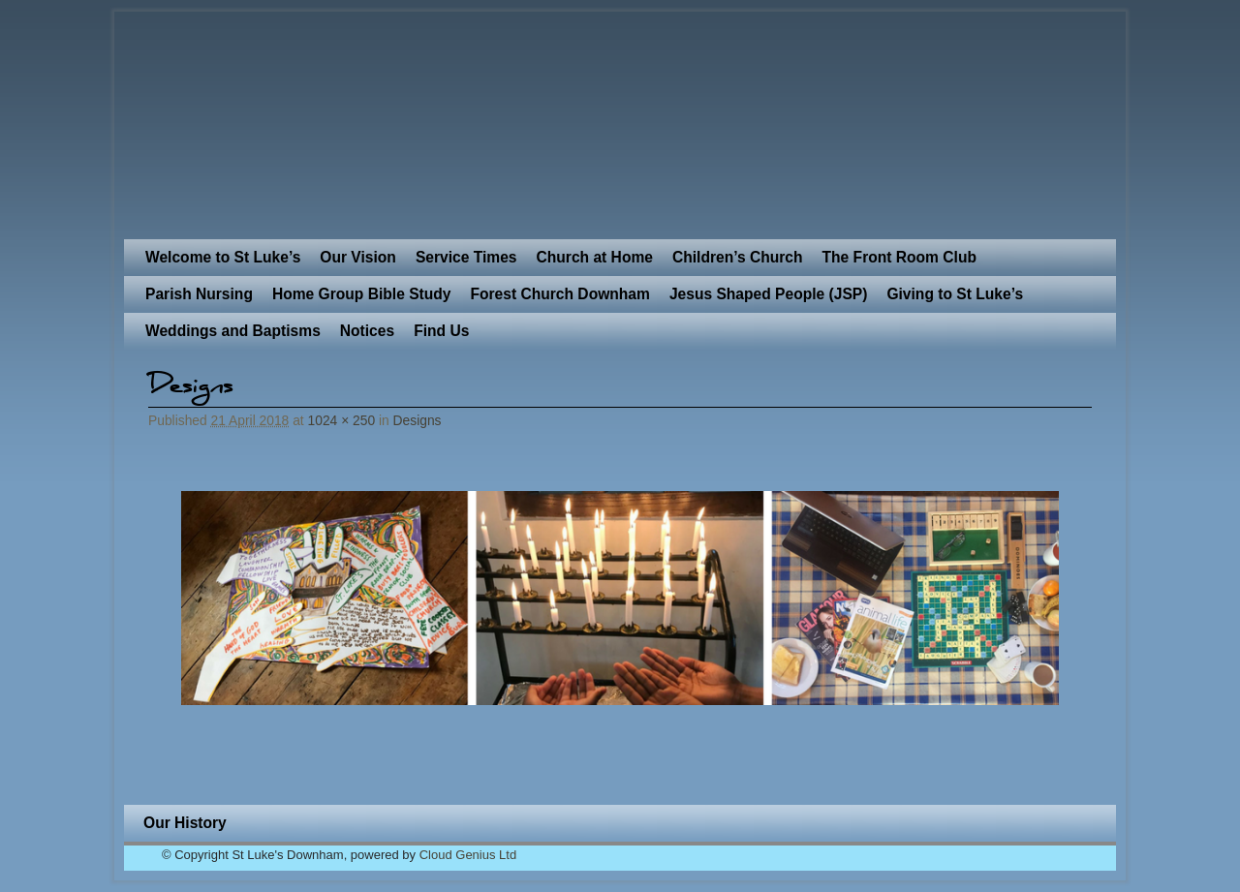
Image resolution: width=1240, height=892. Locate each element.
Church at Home (595, 257)
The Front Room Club (899, 257)
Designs (417, 420)
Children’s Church (737, 257)
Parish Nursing (199, 294)
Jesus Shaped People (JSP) (768, 294)
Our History (185, 823)
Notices (367, 331)
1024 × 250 (342, 420)
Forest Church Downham (559, 294)
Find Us (441, 331)
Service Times (466, 257)
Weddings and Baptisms (233, 331)
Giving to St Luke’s (954, 294)
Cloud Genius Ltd (467, 854)
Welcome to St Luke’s (222, 257)
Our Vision (358, 257)
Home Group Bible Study (361, 294)
